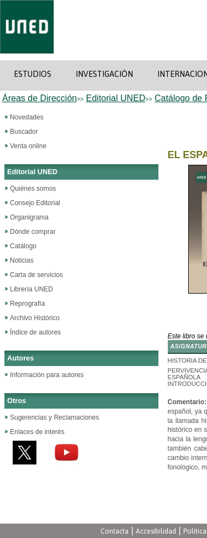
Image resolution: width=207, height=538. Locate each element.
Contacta (114, 531)
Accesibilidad (156, 531)
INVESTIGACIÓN (104, 74)
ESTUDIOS (32, 74)
